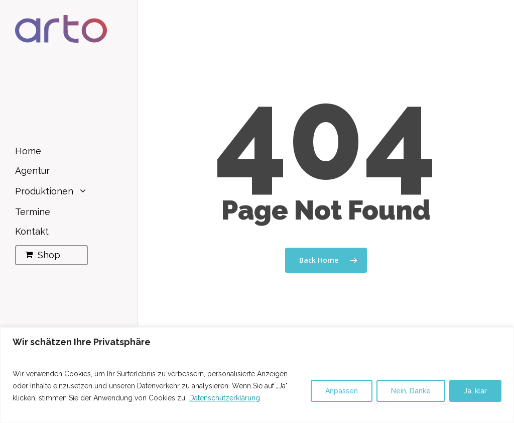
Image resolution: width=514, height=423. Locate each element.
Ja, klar (475, 391)
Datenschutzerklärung (224, 398)
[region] (257, 375)
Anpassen (341, 391)
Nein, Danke (411, 391)
